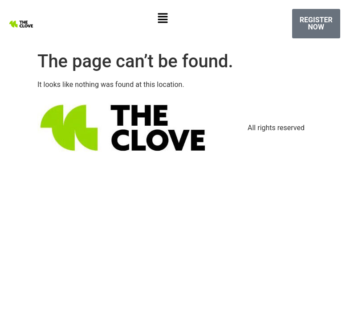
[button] (162, 19)
